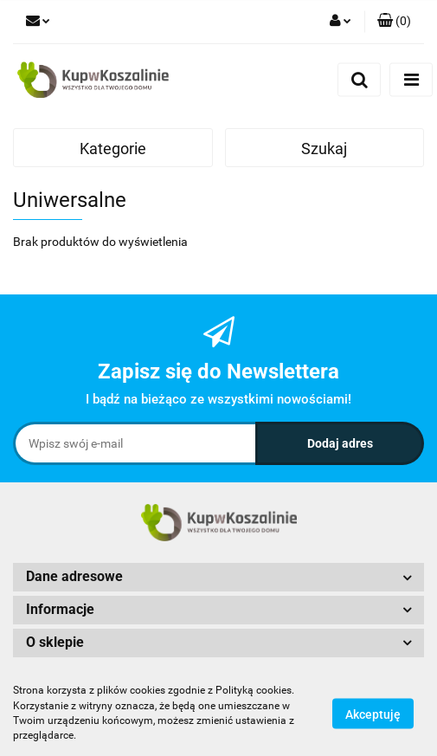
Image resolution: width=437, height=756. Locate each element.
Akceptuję (373, 713)
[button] (394, 21)
